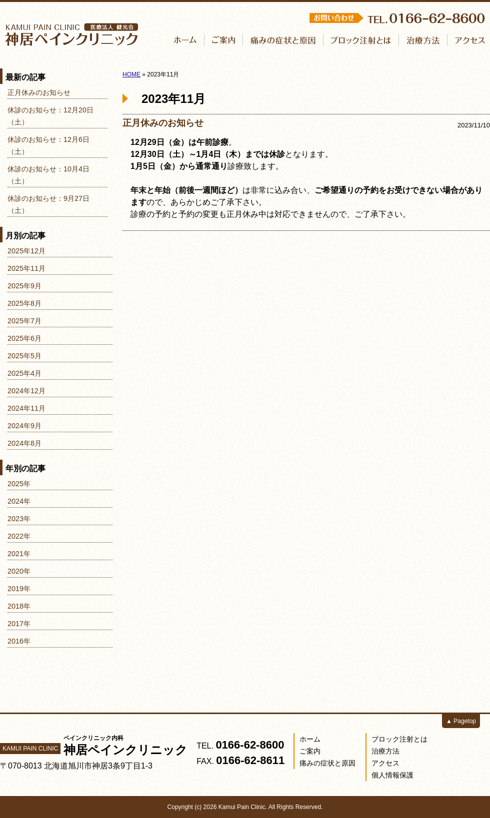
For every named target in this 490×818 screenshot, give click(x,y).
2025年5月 (25, 356)
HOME (131, 74)
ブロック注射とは (400, 739)
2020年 (19, 571)
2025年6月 (25, 338)
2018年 (19, 606)
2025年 (19, 484)
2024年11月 (27, 408)
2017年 (19, 624)
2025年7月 (25, 321)
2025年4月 (25, 373)
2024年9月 (25, 426)
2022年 (19, 536)
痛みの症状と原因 (328, 763)
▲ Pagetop (461, 721)
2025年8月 (25, 303)
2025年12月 (27, 251)
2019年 (19, 589)
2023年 (19, 519)
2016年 (19, 641)
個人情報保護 (393, 775)
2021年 (19, 554)
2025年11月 (27, 268)
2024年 (19, 501)
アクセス (386, 763)
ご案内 (310, 751)
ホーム (310, 739)
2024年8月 (25, 443)
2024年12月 (27, 391)
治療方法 (386, 751)
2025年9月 (25, 286)
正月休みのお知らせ (163, 123)
